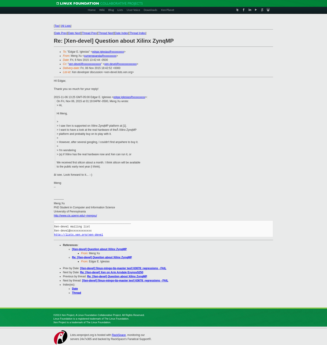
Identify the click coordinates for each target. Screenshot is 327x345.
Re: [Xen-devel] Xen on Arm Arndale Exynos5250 (111, 272)
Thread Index (138, 33)
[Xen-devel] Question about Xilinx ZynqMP (99, 249)
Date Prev (60, 33)
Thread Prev (89, 33)
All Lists (66, 25)
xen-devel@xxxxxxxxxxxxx (85, 64)
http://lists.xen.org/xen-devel (78, 235)
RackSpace (119, 335)
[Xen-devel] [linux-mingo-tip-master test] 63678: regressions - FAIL (123, 268)
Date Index (121, 33)
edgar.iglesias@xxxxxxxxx (108, 51)
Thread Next (105, 33)
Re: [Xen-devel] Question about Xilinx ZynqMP (102, 257)
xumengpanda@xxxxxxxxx (100, 55)
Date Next (74, 33)
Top (56, 25)
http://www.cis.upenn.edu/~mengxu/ (75, 215)
